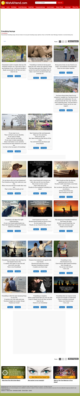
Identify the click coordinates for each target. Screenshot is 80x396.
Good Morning (22, 7)
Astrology (68, 7)
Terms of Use (9, 390)
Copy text (10, 76)
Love (8, 7)
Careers (30, 390)
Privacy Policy (25, 390)
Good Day (31, 7)
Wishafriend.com (4, 386)
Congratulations (40, 7)
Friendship (4, 33)
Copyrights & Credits (17, 390)
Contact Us (3, 390)
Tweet (5, 41)
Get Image (17, 76)
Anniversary (50, 7)
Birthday (14, 7)
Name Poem (59, 7)
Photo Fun (75, 7)
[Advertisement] (40, 19)
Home (3, 7)
